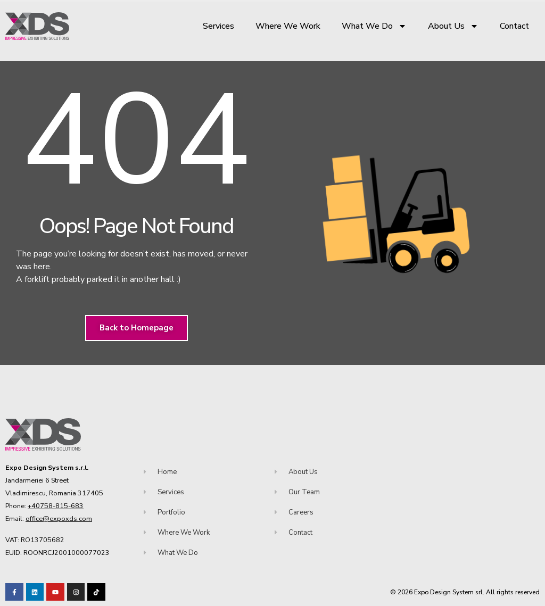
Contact (514, 26)
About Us (453, 26)
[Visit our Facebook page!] (14, 592)
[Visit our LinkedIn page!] (35, 592)
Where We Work (287, 26)
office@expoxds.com (59, 518)
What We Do (374, 26)
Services (218, 26)
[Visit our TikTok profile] (76, 592)
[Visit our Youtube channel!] (55, 592)
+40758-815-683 (56, 505)
